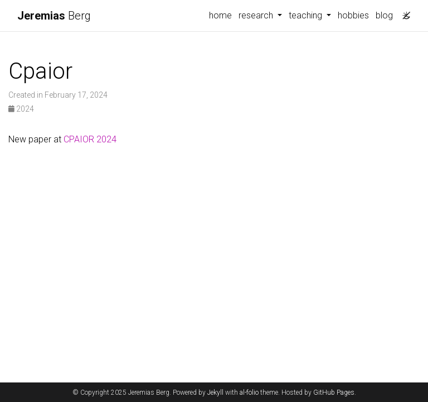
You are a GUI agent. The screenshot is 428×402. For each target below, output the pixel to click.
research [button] (257, 15)
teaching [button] (306, 15)
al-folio (249, 392)
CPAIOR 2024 (90, 139)
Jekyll (215, 392)
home (220, 15)
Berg (54, 15)
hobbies (353, 15)
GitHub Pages (333, 392)
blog (384, 15)
